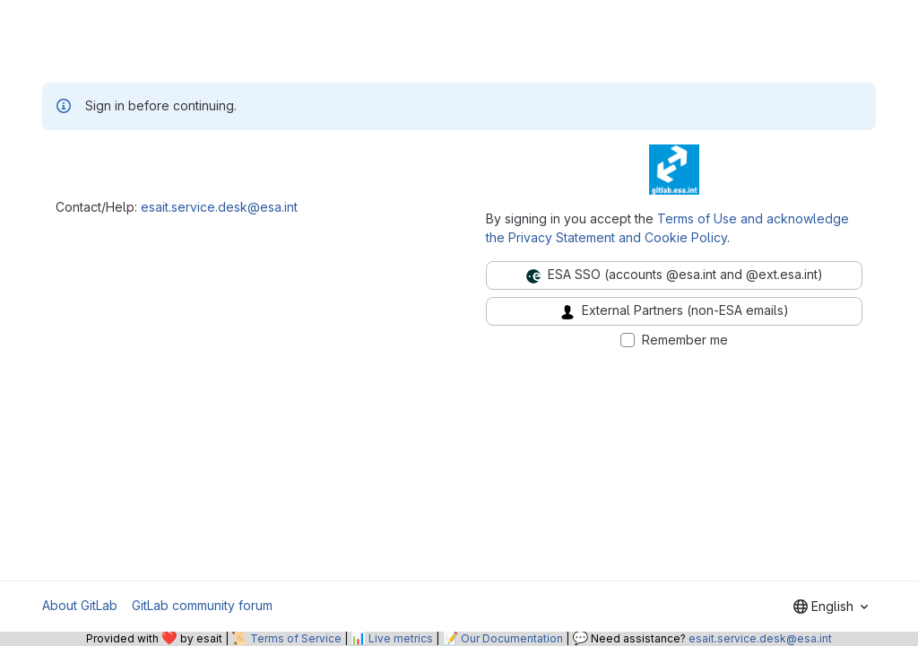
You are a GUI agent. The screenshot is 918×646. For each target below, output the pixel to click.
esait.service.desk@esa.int (219, 206)
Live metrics (400, 638)
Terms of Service (296, 638)
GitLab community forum (202, 605)
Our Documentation (512, 638)
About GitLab (79, 605)
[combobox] (830, 606)
